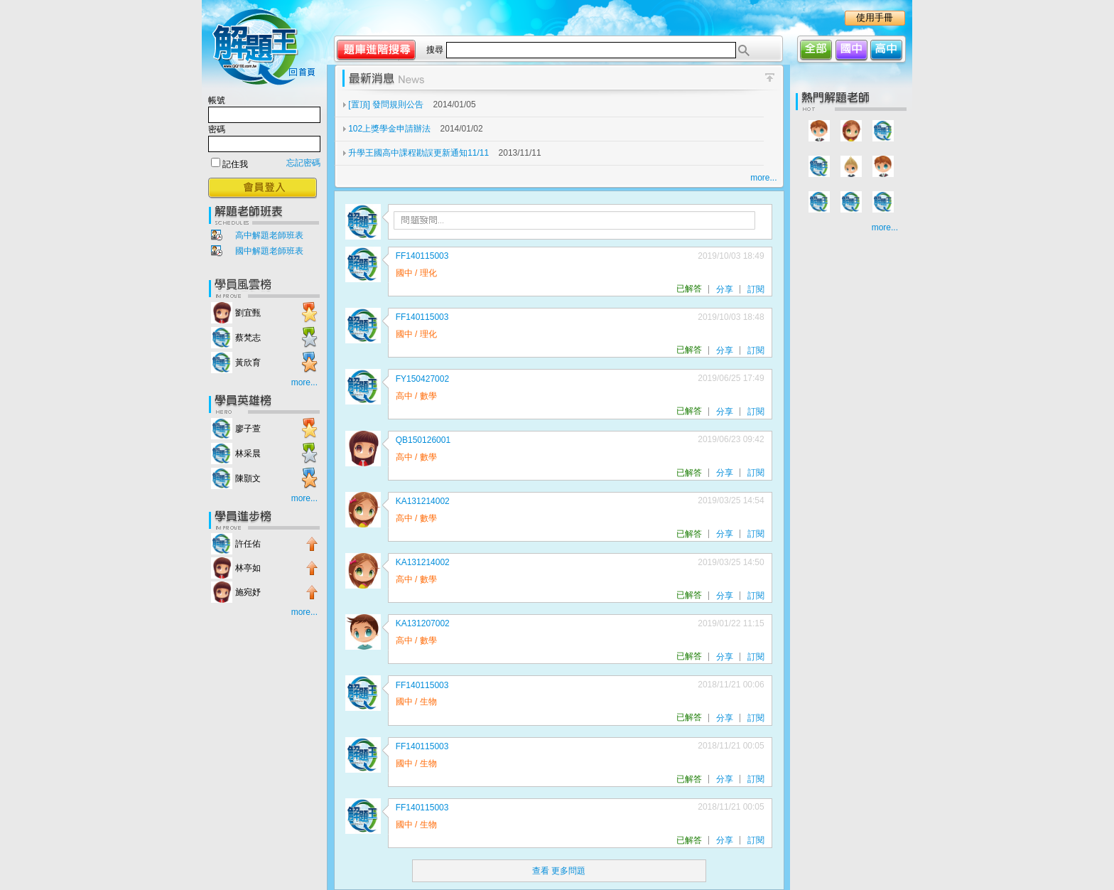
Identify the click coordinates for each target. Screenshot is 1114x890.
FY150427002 (422, 379)
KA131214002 (423, 501)
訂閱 (755, 289)
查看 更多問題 (558, 871)
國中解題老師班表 (269, 251)
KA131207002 (423, 623)
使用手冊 (874, 17)
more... (304, 382)
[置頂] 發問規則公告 (387, 104)
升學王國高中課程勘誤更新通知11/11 (419, 153)
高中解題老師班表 (269, 235)
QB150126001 (423, 440)
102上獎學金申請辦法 (390, 129)
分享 (724, 289)
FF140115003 (422, 256)
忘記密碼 (303, 163)
